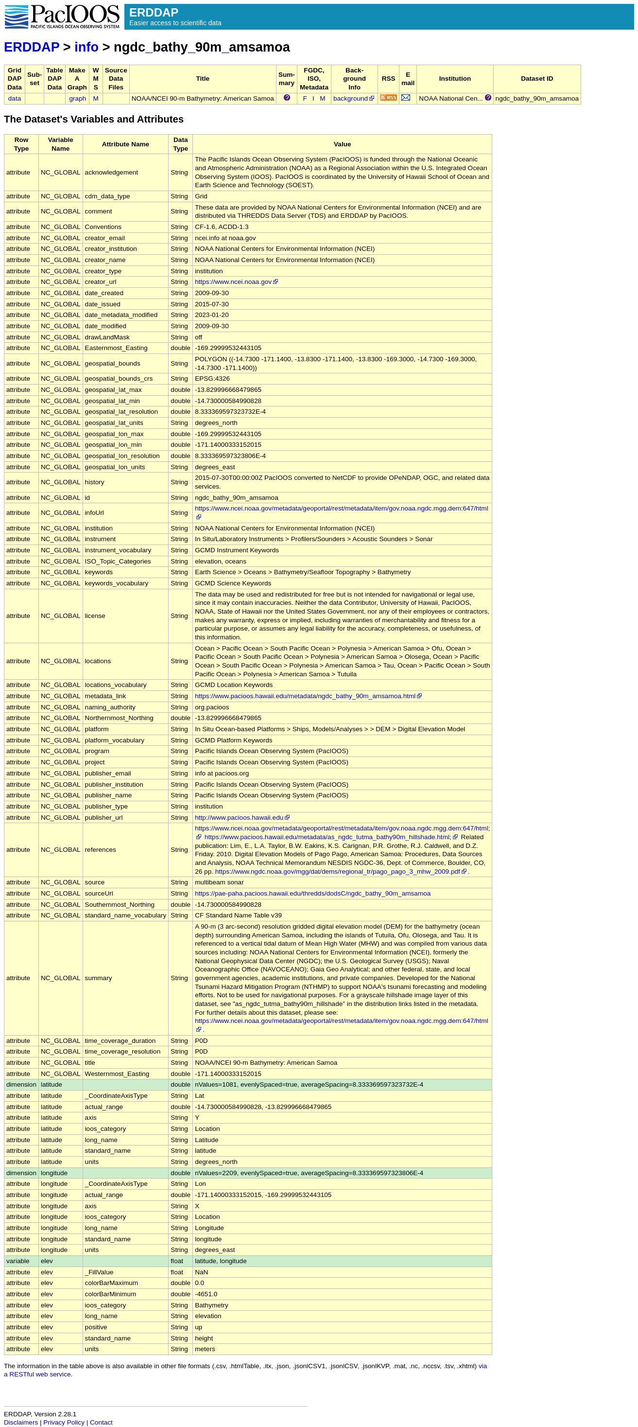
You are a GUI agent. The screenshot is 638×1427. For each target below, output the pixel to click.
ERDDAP (31, 46)
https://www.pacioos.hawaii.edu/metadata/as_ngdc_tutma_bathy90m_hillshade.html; (332, 837)
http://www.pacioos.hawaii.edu (243, 817)
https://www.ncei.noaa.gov (237, 281)
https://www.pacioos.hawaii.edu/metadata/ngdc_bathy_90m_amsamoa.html (309, 696)
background (354, 98)
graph (77, 98)
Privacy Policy (64, 1422)
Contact (101, 1422)
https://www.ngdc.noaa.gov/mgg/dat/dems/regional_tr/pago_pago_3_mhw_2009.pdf (341, 871)
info (86, 46)
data (14, 98)
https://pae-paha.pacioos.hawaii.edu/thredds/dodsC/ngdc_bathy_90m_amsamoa (313, 893)
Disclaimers (21, 1422)
